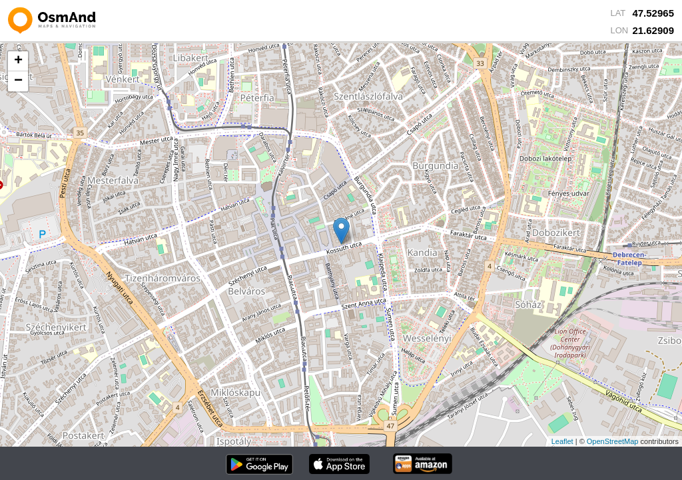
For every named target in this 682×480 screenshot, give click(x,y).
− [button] (18, 81)
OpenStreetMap (613, 441)
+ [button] (18, 61)
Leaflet (562, 441)
